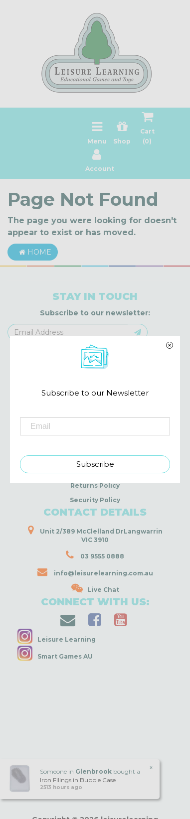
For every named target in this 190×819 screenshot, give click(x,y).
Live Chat (95, 588)
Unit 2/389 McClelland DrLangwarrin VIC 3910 (95, 534)
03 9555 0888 (95, 555)
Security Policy (95, 500)
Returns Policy (95, 485)
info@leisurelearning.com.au (95, 572)
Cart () (147, 130)
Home (32, 252)
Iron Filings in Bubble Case (78, 780)
